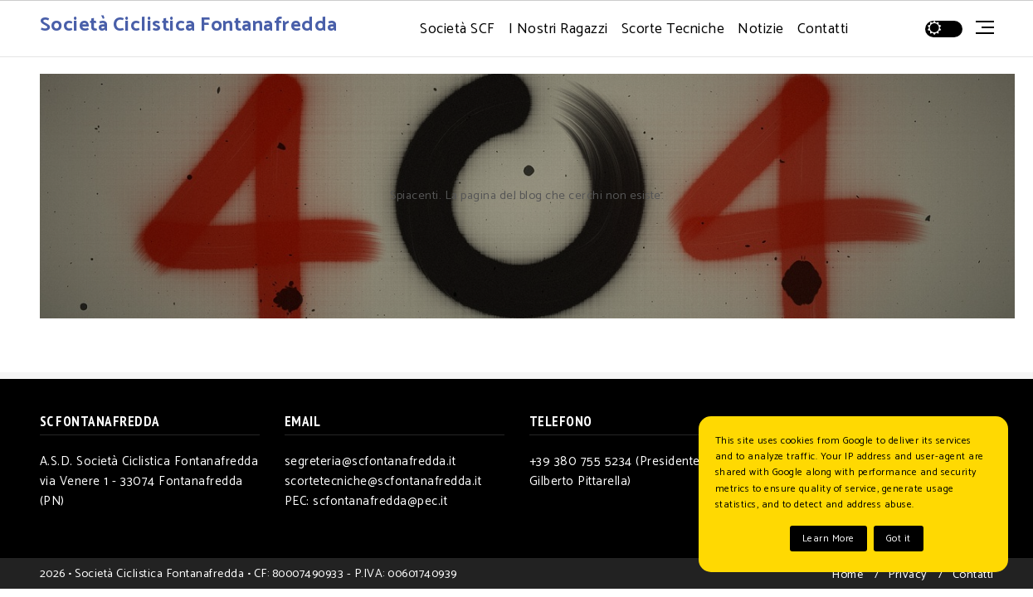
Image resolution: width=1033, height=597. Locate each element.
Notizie (761, 29)
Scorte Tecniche (673, 29)
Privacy (908, 574)
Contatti (823, 29)
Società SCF (457, 29)
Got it (898, 538)
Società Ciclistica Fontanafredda (189, 25)
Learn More (828, 538)
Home (847, 574)
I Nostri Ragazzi (558, 29)
